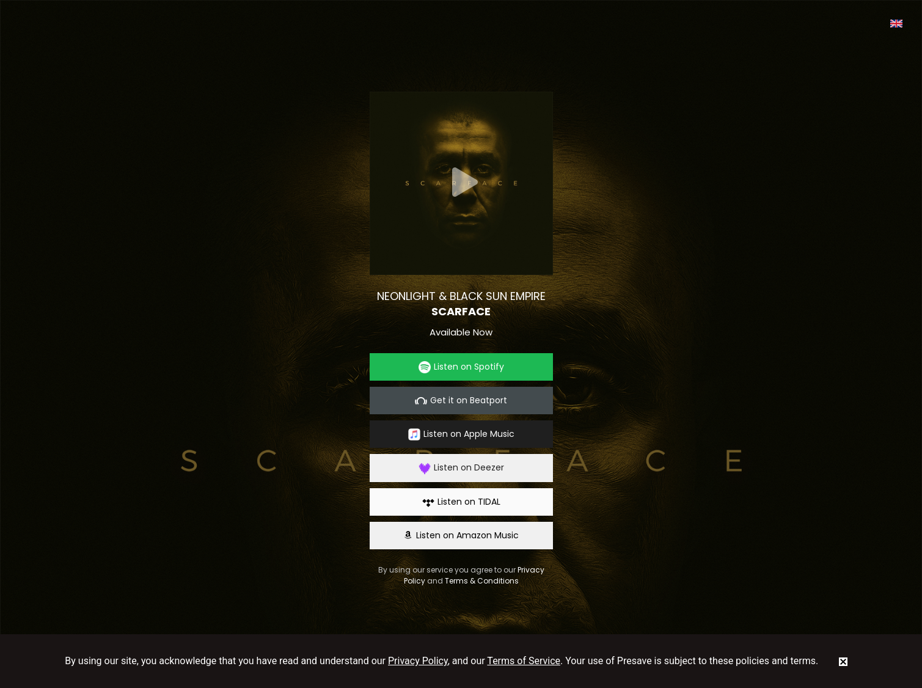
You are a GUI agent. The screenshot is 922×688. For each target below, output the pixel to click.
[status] (843, 661)
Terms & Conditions (482, 581)
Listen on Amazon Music (461, 535)
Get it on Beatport (461, 400)
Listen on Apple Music (461, 434)
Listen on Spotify (461, 366)
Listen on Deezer (461, 467)
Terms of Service (523, 661)
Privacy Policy (418, 661)
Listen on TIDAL (461, 502)
